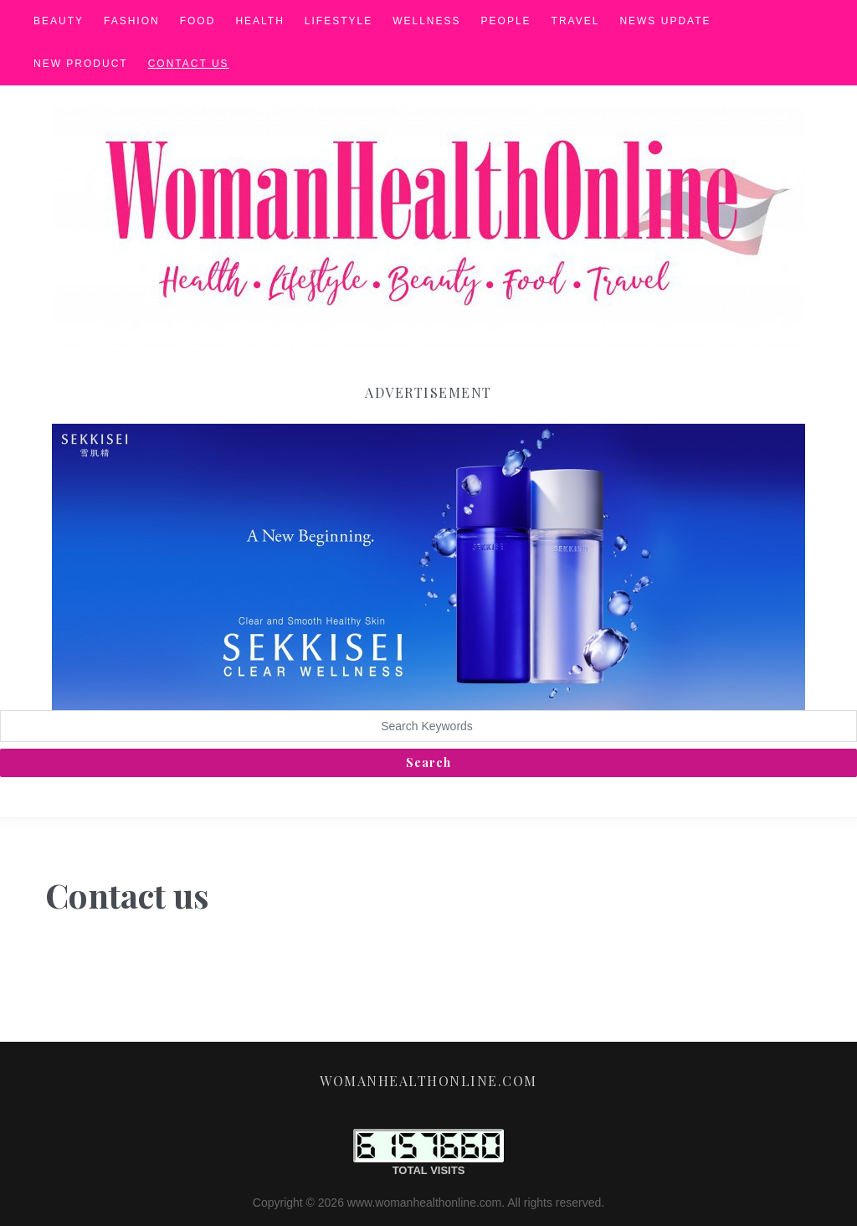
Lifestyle (338, 21)
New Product (80, 64)
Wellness (426, 21)
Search (428, 762)
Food (198, 21)
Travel (576, 21)
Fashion (132, 21)
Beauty (58, 21)
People (506, 21)
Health (259, 21)
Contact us (188, 64)
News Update (665, 21)
